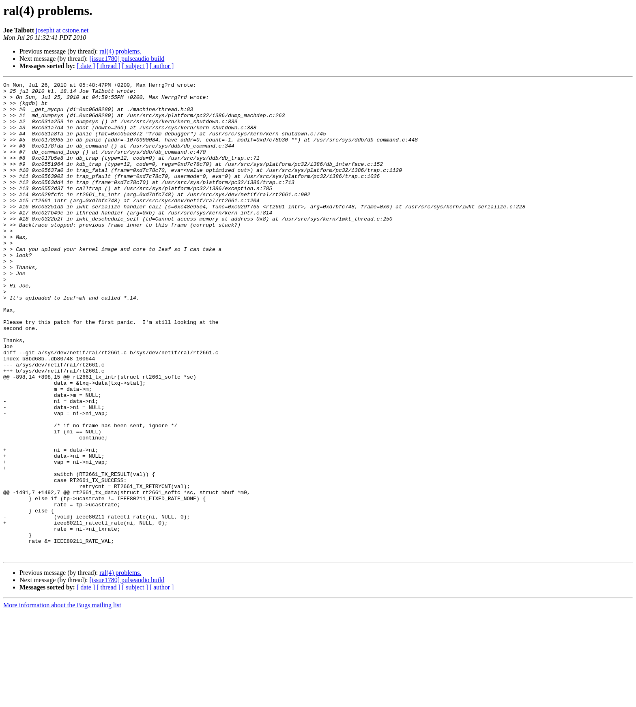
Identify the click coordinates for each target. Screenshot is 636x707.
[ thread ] (108, 65)
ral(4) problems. (120, 51)
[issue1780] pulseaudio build (126, 58)
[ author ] (162, 65)
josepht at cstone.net (62, 30)
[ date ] (86, 65)
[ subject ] (135, 65)
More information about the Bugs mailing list (62, 699)
